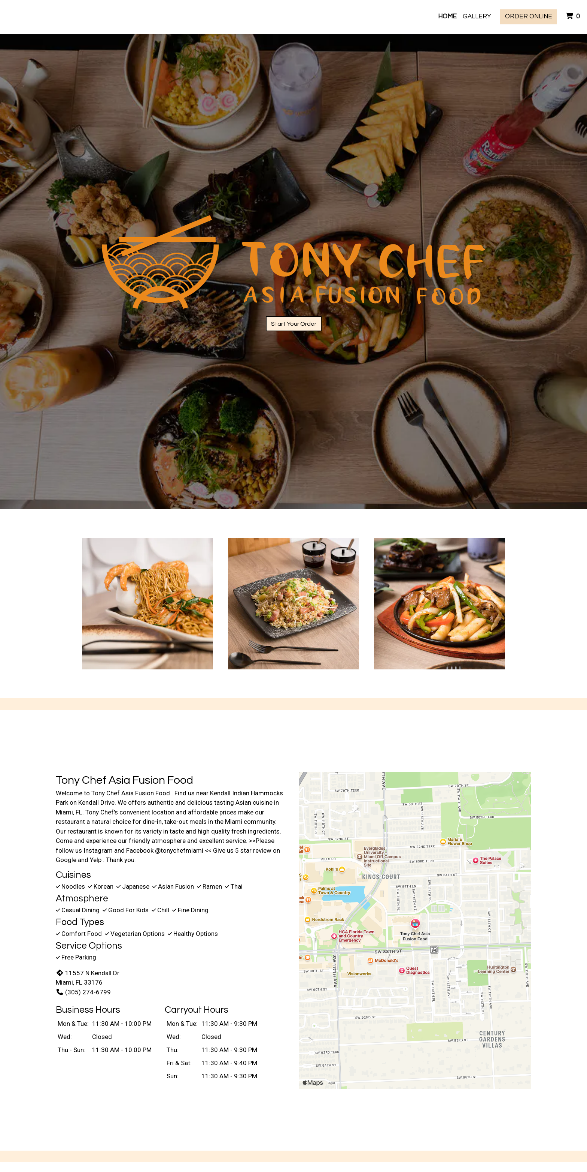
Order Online (528, 16)
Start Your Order (293, 324)
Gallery (477, 16)
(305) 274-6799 (83, 992)
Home (447, 16)
